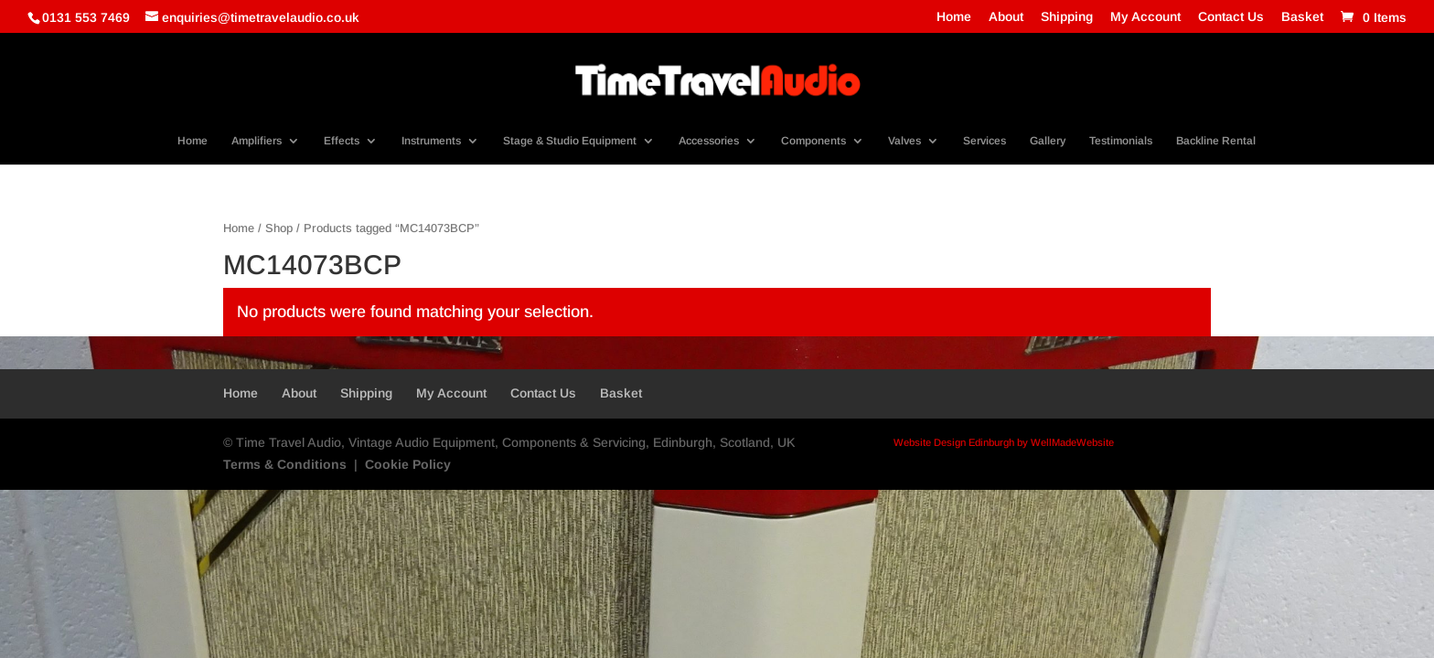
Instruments (431, 140)
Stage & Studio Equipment (570, 140)
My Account (1145, 17)
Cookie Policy (408, 464)
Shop (279, 228)
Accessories (709, 140)
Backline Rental (1216, 140)
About (1006, 17)
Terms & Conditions (285, 464)
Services (984, 140)
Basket (1302, 17)
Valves (904, 140)
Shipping (1067, 17)
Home (953, 17)
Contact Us (1231, 17)
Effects (341, 140)
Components (813, 140)
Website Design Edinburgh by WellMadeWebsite (1004, 442)
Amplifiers (256, 140)
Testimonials (1120, 140)
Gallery (1047, 140)
